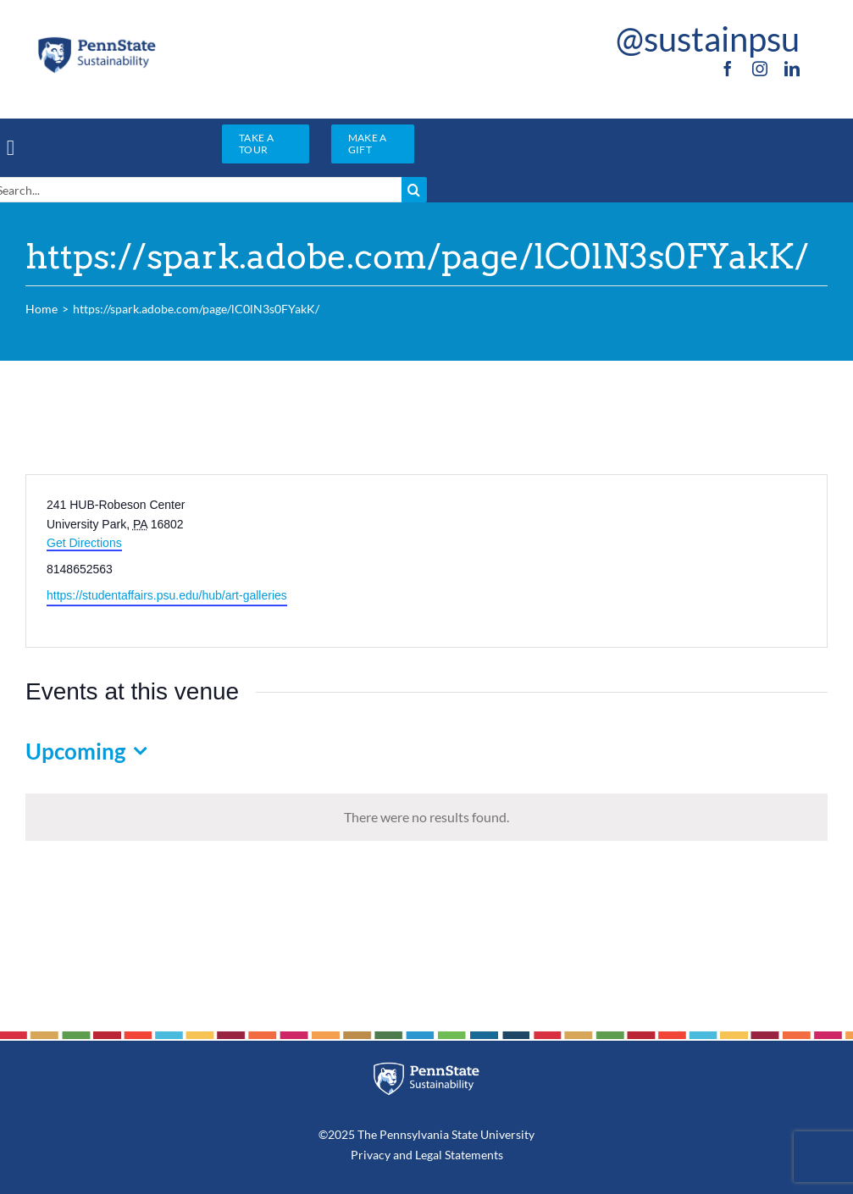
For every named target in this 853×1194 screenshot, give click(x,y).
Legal (428, 1154)
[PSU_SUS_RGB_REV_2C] (426, 1068)
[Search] (414, 189)
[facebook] (727, 68)
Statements (472, 1154)
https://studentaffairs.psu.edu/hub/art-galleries (167, 595)
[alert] (426, 817)
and (402, 1154)
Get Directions (84, 543)
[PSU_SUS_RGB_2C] (96, 41)
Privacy (370, 1154)
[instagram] (759, 68)
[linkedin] (792, 68)
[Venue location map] (626, 561)
